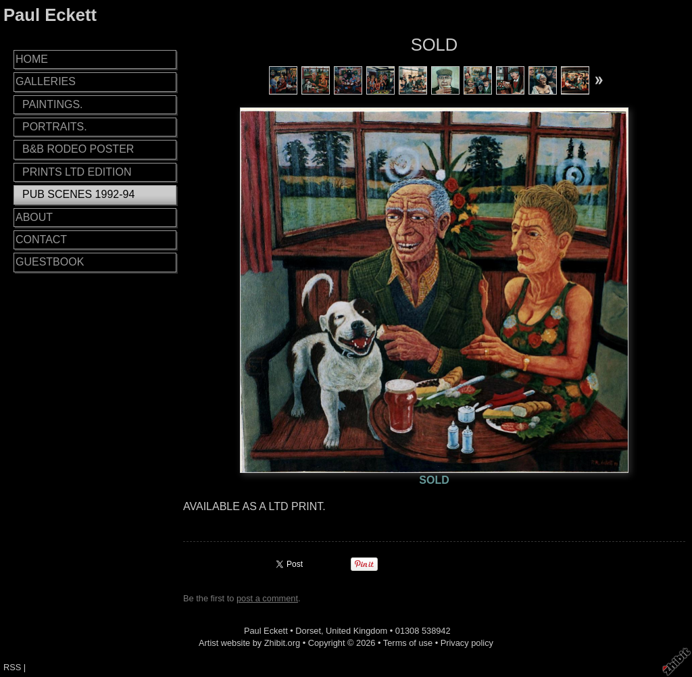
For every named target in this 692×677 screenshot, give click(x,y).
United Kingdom (356, 631)
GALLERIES (46, 81)
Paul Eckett (50, 14)
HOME (32, 59)
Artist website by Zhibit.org (249, 643)
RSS (12, 667)
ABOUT (34, 217)
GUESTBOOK (50, 262)
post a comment (267, 598)
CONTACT (41, 239)
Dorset (308, 631)
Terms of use (407, 643)
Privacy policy (467, 643)
